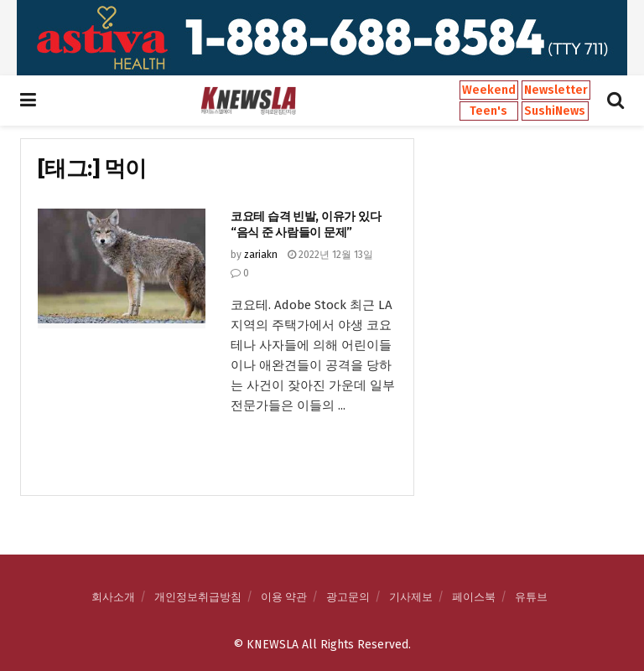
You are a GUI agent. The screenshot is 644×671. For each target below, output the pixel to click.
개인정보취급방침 (198, 597)
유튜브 (531, 597)
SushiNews (554, 111)
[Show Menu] (28, 100)
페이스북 (474, 597)
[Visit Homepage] (248, 100)
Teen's (488, 111)
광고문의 (348, 597)
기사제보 (411, 597)
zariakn (261, 255)
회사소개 (113, 597)
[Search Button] (615, 100)
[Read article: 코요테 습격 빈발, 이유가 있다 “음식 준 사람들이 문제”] (121, 268)
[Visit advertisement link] (322, 37)
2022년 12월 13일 (330, 255)
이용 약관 (284, 597)
